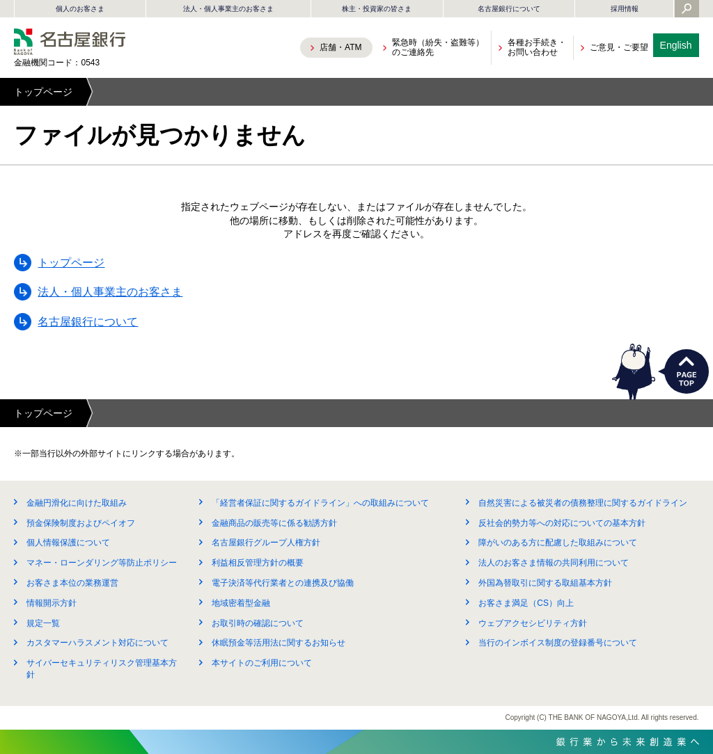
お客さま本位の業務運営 (72, 583)
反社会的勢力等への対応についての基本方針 (561, 523)
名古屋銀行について (509, 9)
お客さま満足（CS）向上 (526, 603)
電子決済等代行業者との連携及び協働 (283, 583)
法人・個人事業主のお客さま (228, 9)
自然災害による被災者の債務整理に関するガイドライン (582, 503)
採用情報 (624, 9)
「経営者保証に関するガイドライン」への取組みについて (320, 503)
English (676, 45)
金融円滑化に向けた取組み (76, 503)
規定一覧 (43, 623)
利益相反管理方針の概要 (258, 563)
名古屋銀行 (69, 42)
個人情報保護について (68, 542)
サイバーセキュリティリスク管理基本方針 (101, 669)
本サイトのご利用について (262, 663)
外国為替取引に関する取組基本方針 (545, 583)
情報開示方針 (51, 603)
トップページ (43, 91)
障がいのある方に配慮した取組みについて (557, 542)
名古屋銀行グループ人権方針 (266, 542)
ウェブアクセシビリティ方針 (532, 623)
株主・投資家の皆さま (377, 9)
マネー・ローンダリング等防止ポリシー (101, 563)
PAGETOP (686, 371)
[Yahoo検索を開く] (686, 9)
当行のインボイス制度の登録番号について (557, 643)
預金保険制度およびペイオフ (80, 523)
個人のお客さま (80, 9)
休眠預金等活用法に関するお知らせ (278, 643)
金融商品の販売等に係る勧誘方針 (274, 523)
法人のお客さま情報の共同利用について (553, 563)
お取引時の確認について (258, 623)
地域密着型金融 (241, 603)
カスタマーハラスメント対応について (97, 643)
